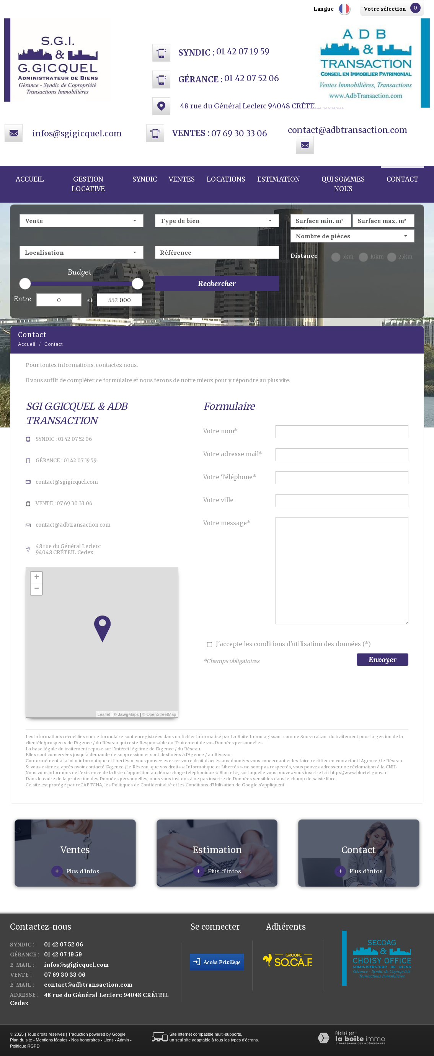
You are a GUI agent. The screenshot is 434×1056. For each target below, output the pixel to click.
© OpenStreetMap (159, 714)
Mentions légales (52, 1040)
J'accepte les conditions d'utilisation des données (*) (293, 644)
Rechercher (217, 283)
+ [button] (36, 577)
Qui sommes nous (343, 184)
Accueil (30, 179)
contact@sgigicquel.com (67, 482)
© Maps (126, 714)
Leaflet (104, 714)
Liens (108, 1040)
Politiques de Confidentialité (142, 784)
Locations (226, 179)
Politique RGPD (24, 1046)
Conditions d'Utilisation (210, 784)
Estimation (278, 179)
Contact (402, 179)
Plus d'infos (75, 871)
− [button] (36, 589)
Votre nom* (220, 431)
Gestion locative (88, 184)
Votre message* (227, 523)
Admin (123, 1040)
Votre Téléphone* (229, 477)
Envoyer (382, 659)
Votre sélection (385, 8)
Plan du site (21, 1040)
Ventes (182, 179)
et (90, 299)
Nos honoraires (85, 1040)
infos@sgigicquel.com (77, 133)
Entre (22, 298)
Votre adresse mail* (232, 454)
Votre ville (218, 500)
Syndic (144, 179)
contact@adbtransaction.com (347, 130)
